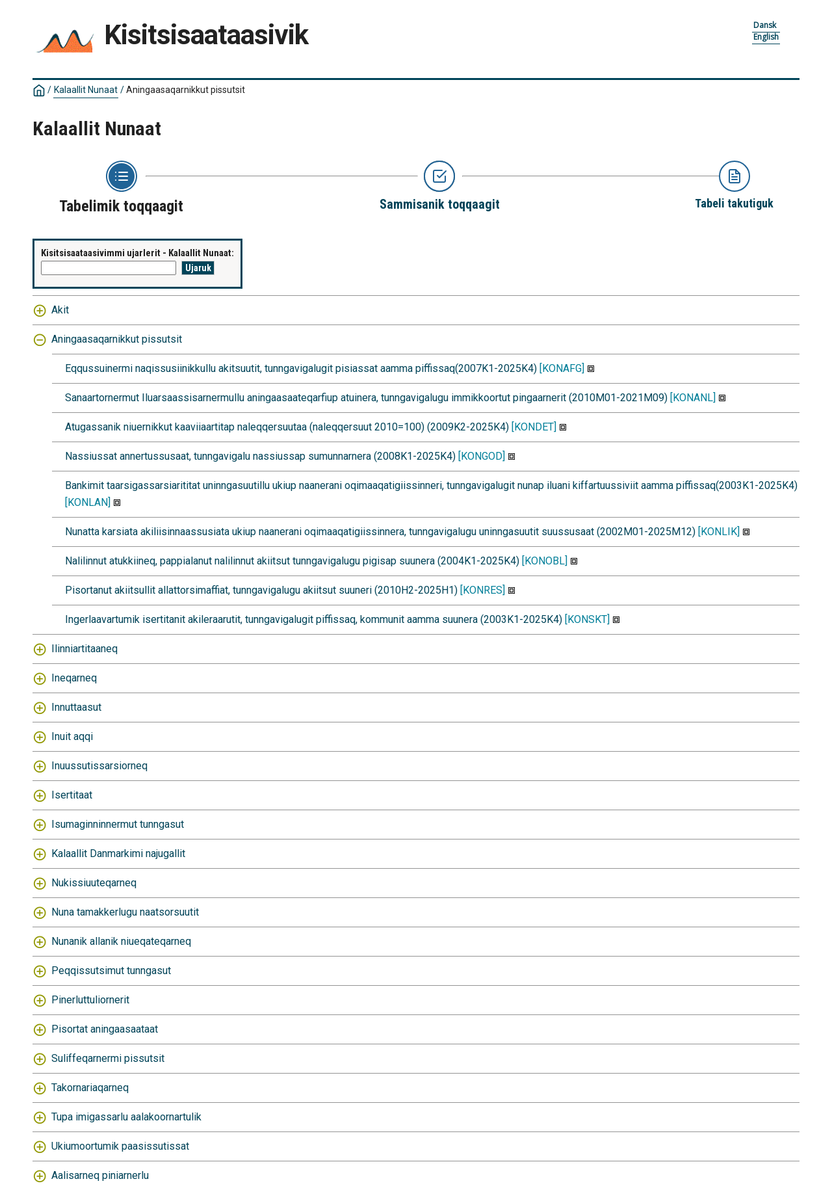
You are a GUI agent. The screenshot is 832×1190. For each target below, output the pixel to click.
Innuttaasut (76, 707)
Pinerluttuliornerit (90, 1000)
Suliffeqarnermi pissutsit (107, 1058)
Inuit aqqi (72, 736)
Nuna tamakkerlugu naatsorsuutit (125, 912)
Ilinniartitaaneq (84, 648)
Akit (60, 310)
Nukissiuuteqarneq (93, 883)
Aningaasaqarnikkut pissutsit (185, 90)
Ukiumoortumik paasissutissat (120, 1146)
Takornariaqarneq (90, 1087)
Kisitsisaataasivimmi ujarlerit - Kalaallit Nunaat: (137, 253)
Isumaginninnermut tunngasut (117, 824)
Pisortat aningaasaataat (104, 1029)
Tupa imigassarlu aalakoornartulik (126, 1117)
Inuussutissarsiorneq (99, 766)
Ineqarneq (74, 678)
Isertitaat (71, 795)
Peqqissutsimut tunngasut (111, 970)
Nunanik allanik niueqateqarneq (121, 941)
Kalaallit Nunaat (86, 90)
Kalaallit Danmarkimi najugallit (118, 853)
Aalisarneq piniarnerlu (100, 1175)
